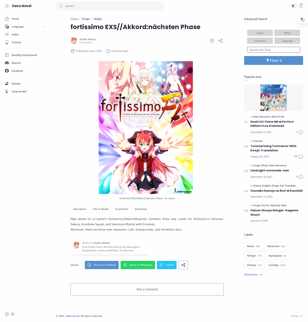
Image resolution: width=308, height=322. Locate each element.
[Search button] (60, 6)
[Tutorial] (257, 141)
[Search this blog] (273, 50)
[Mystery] (275, 205)
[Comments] (299, 132)
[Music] (265, 165)
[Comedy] (277, 265)
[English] (266, 186)
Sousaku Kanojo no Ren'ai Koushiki (276, 191)
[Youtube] (13, 314)
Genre (260, 32)
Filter (274, 60)
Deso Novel (21, 6)
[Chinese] (254, 265)
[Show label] (253, 275)
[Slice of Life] (277, 117)
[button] (293, 6)
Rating (287, 32)
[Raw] (256, 117)
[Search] (110, 6)
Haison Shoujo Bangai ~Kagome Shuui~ (274, 212)
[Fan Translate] (288, 186)
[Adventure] (276, 246)
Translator (260, 40)
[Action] (253, 246)
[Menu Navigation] (7, 6)
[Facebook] (7, 314)
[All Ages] (254, 256)
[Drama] (257, 186)
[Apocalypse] (277, 256)
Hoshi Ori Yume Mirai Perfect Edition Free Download (272, 124)
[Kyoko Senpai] (87, 39)
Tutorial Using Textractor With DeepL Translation (273, 148)
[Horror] (265, 205)
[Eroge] (257, 165)
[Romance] (265, 117)
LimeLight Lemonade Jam (269, 170)
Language (287, 40)
